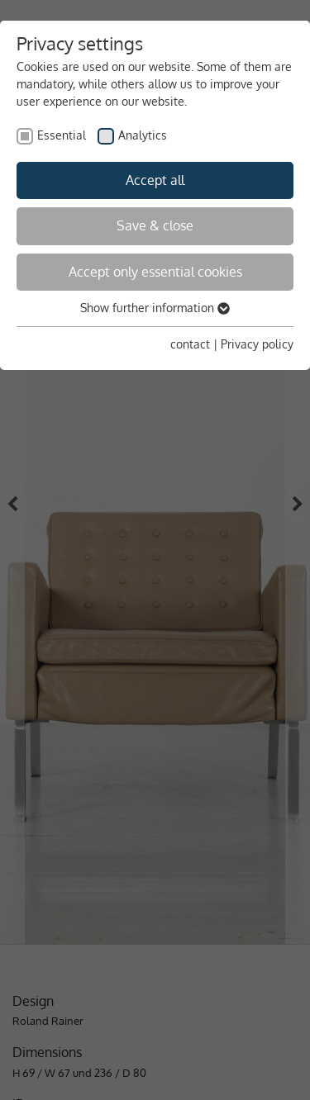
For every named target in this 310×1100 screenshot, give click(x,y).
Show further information (155, 308)
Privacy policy (257, 344)
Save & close (155, 225)
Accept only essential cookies (155, 271)
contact (190, 344)
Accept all (155, 180)
